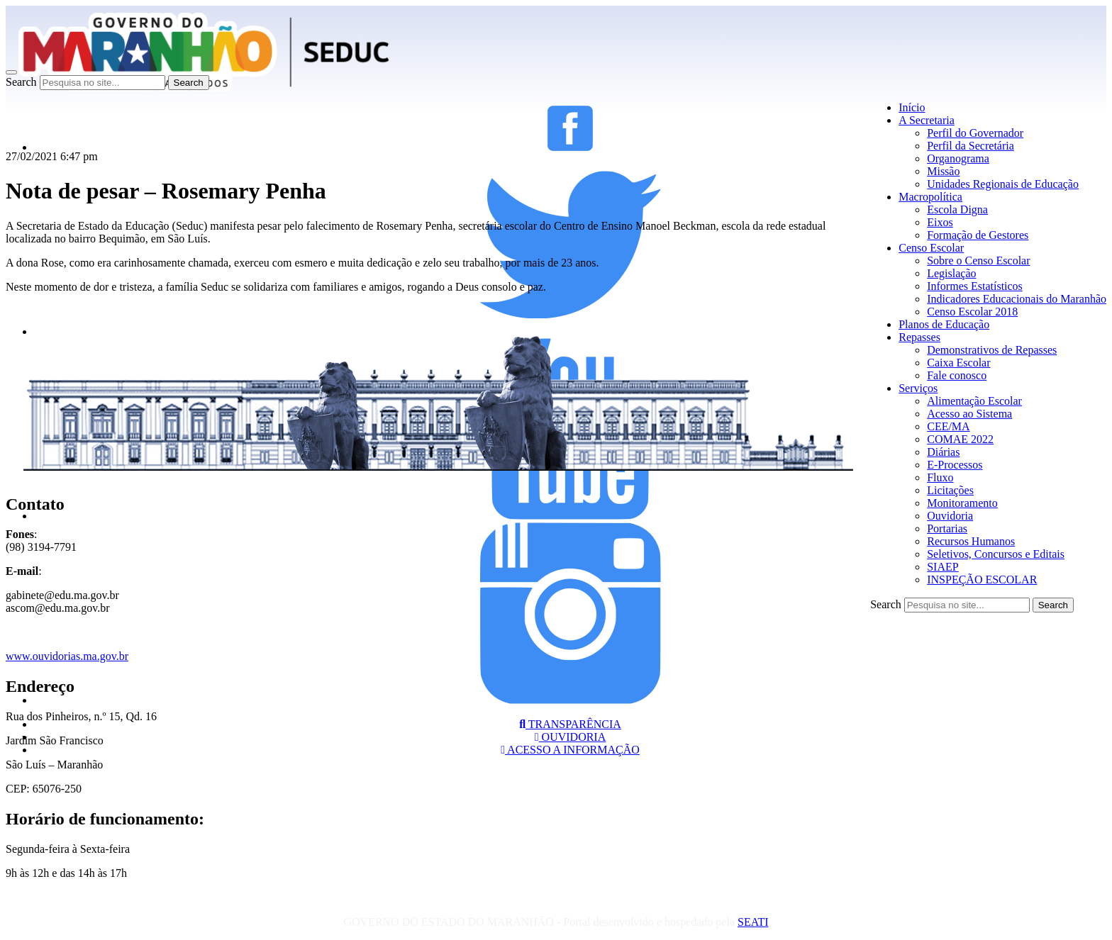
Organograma (958, 158)
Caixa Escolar (958, 363)
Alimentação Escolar (974, 401)
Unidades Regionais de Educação (1003, 184)
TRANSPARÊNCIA (570, 724)
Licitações (950, 490)
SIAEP (942, 567)
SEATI (753, 922)
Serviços (918, 388)
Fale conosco (956, 375)
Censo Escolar (931, 248)
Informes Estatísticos (975, 286)
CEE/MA (948, 426)
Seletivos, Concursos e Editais (995, 554)
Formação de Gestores (977, 235)
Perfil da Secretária (970, 146)
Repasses (919, 337)
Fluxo (940, 477)
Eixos (939, 222)
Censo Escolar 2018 (972, 312)
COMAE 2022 (960, 439)
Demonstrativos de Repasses (992, 350)
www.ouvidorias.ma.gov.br (67, 656)
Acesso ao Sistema (969, 414)
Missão (943, 171)
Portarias (947, 528)
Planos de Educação (944, 324)
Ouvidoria (950, 516)
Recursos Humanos (971, 541)
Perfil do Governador (975, 133)
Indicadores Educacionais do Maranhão (1016, 299)
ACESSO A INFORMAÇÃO (570, 750)
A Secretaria (927, 120)
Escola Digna (957, 209)
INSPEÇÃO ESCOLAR (982, 579)
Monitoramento (962, 503)
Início (912, 107)
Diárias (943, 452)
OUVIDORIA (570, 737)
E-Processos (954, 465)
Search (21, 82)
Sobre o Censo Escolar (978, 260)
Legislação (951, 273)
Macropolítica (930, 197)
